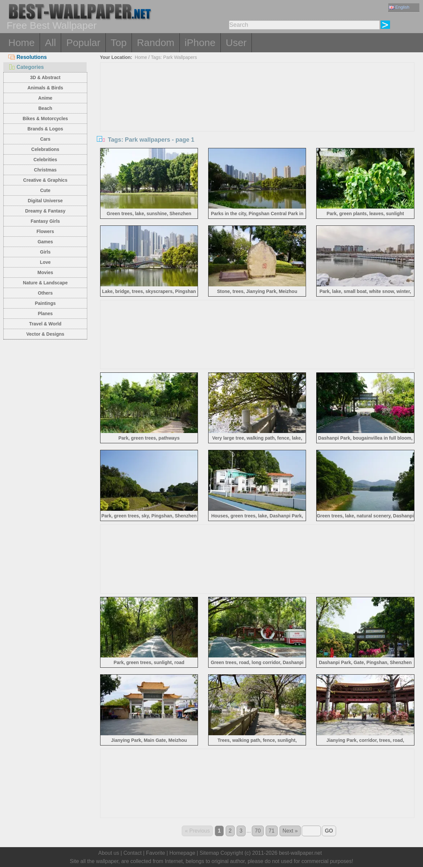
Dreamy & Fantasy (45, 211)
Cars (45, 139)
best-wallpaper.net (300, 853)
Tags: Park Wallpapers (174, 57)
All (50, 42)
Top (119, 42)
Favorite (155, 853)
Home (21, 42)
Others (45, 293)
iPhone (200, 42)
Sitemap (209, 853)
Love (45, 262)
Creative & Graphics (45, 180)
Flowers (45, 231)
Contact (132, 853)
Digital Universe (45, 200)
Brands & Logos (45, 128)
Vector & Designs (45, 334)
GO (329, 831)
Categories (26, 67)
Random (155, 42)
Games (45, 241)
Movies (45, 272)
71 (272, 831)
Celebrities (45, 159)
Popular (83, 42)
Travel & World (45, 323)
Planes (45, 313)
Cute (45, 190)
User (236, 42)
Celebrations (45, 149)
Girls (45, 252)
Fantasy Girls (45, 221)
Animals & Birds (45, 87)
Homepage (182, 853)
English (399, 7)
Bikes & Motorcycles (45, 118)
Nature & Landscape (45, 282)
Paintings (45, 303)
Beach (45, 108)
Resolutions (27, 57)
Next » (290, 831)
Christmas (45, 169)
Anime (45, 98)
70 (258, 831)
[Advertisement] (257, 112)
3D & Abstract (45, 77)
